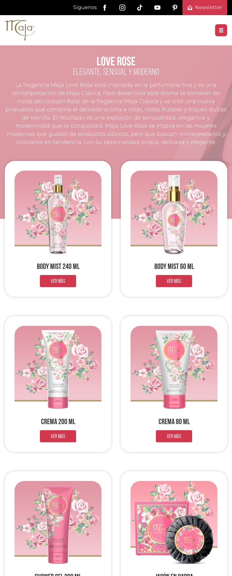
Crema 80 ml (174, 421)
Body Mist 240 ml (58, 266)
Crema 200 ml (58, 421)
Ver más (58, 281)
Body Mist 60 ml (174, 266)
